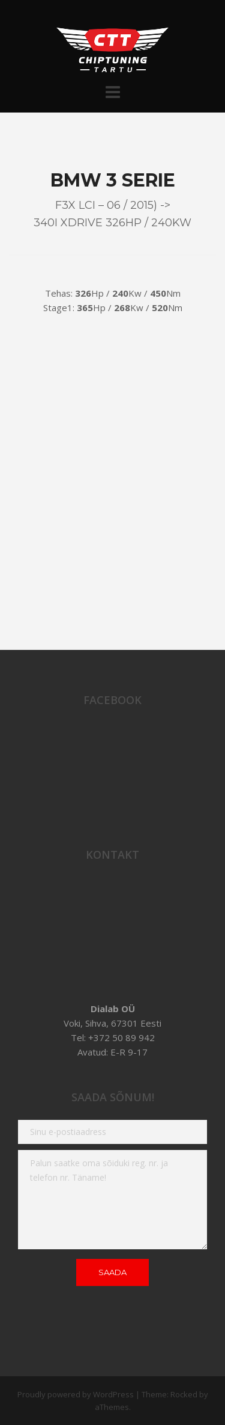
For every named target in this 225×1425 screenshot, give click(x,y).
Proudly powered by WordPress (75, 1394)
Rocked (183, 1394)
